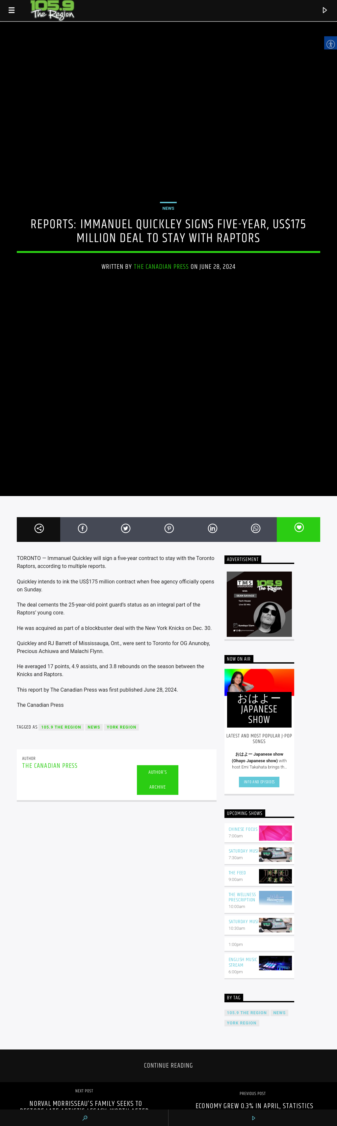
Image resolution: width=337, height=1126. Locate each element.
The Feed (237, 873)
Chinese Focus (243, 829)
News (168, 208)
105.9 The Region (61, 727)
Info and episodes (259, 782)
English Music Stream (243, 962)
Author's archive (157, 779)
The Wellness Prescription (242, 897)
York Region (121, 727)
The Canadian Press (161, 267)
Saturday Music (245, 851)
